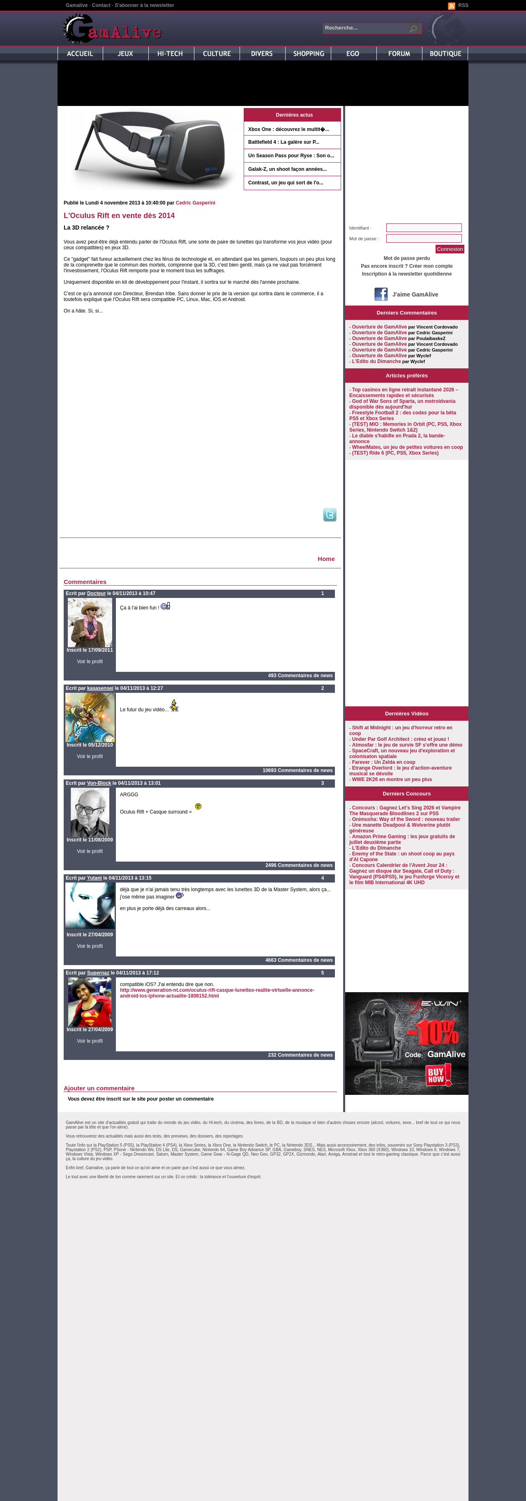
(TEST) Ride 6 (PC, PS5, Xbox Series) (395, 453)
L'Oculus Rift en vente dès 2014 (119, 215)
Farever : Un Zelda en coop (383, 762)
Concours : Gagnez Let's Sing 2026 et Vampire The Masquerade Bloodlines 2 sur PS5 (405, 810)
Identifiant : (360, 227)
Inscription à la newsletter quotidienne (407, 274)
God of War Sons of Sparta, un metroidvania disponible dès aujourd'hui (402, 404)
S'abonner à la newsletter (144, 5)
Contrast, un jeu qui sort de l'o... (285, 183)
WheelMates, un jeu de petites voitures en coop (407, 447)
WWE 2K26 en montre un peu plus (392, 779)
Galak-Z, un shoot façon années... (287, 169)
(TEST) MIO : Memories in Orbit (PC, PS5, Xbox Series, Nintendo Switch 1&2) (405, 427)
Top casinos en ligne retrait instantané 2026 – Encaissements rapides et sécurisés (403, 392)
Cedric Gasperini (195, 203)
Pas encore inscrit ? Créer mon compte (406, 266)
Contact (101, 5)
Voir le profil (90, 661)
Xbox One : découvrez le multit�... (288, 129)
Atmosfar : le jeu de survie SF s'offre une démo (407, 745)
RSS (463, 5)
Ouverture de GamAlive (379, 327)
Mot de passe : (364, 238)
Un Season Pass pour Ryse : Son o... (291, 156)
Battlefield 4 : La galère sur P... (283, 142)
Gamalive (77, 5)
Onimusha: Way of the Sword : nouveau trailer (406, 819)
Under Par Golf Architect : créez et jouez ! (400, 739)
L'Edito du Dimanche (376, 361)
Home (326, 558)
